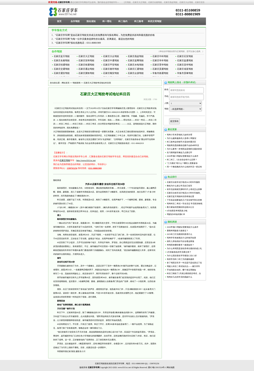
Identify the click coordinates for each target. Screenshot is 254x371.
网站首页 (65, 83)
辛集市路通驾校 (160, 73)
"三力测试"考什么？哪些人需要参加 (182, 163)
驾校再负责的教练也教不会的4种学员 (183, 145)
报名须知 (91, 21)
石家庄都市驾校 (111, 69)
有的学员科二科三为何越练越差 (180, 259)
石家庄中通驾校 (111, 60)
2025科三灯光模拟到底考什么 (179, 234)
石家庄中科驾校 (160, 56)
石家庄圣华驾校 (185, 65)
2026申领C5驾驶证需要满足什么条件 (182, 156)
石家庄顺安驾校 (111, 73)
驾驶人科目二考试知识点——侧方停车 (183, 266)
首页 (59, 21)
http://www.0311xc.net (86, 160)
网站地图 (170, 367)
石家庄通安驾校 (62, 73)
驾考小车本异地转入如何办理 (179, 135)
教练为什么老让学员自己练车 (179, 186)
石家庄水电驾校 (136, 65)
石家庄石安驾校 (185, 56)
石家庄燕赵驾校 (136, 56)
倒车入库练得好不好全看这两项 (180, 241)
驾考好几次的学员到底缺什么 (179, 277)
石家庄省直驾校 (185, 69)
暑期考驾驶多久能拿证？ (177, 231)
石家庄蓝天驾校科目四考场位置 (180, 196)
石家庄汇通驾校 (136, 69)
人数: (166, 103)
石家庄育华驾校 (160, 65)
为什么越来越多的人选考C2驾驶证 (181, 138)
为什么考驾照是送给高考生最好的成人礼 (184, 248)
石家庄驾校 (65, 160)
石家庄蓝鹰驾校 (136, 60)
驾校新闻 (76, 83)
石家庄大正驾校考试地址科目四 (97, 83)
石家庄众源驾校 (136, 73)
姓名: (166, 89)
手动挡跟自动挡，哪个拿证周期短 (181, 270)
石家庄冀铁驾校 (86, 73)
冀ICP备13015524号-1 (157, 367)
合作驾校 (75, 21)
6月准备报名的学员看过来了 (179, 252)
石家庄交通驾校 (62, 69)
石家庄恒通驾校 (62, 65)
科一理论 (107, 21)
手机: (166, 96)
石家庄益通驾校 (185, 60)
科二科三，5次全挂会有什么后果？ (182, 160)
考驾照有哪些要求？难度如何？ (180, 245)
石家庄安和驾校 (86, 60)
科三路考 (138, 21)
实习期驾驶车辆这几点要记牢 (179, 152)
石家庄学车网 (64, 2)
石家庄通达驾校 (86, 69)
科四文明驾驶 (154, 21)
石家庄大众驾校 (111, 56)
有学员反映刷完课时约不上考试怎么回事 (184, 189)
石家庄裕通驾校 (86, 65)
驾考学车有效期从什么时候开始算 (181, 238)
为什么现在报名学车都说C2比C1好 (182, 255)
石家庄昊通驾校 (160, 69)
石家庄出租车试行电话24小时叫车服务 (183, 182)
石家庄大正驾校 (86, 56)
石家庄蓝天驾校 (62, 56)
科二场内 (122, 21)
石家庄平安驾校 (111, 65)
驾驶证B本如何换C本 (176, 214)
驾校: (166, 109)
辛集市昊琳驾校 (185, 73)
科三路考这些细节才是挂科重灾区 (181, 142)
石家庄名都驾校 (62, 60)
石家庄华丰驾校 (160, 60)
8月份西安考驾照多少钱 (177, 211)
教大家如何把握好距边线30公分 (180, 207)
